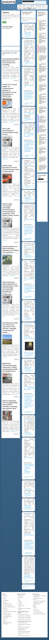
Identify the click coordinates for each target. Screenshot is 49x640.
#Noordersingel (27, 32)
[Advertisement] (11, 48)
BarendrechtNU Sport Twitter (24, 635)
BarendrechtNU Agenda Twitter (24, 631)
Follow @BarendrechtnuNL (40, 1)
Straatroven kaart (6, 613)
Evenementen (38, 5)
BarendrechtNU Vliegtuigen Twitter (23, 633)
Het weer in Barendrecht (8, 605)
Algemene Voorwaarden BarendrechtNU (38, 603)
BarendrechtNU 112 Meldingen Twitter (24, 625)
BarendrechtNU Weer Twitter (24, 627)
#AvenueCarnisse (28, 44)
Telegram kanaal (21, 605)
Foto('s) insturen (36, 610)
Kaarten (24, 8)
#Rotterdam (27, 515)
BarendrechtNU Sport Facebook (24, 619)
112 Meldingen (6, 600)
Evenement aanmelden (37, 612)
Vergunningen (5, 617)
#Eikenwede (31, 113)
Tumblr (19, 606)
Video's (20, 8)
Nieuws (4, 598)
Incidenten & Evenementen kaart (9, 611)
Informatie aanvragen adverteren (39, 613)
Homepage (5, 595)
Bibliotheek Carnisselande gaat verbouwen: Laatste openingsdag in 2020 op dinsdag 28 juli (9, 367)
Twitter (19, 600)
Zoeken (29, 8)
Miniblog (4, 602)
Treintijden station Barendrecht (9, 606)
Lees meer (16, 80)
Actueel (24, 5)
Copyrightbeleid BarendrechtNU (39, 601)
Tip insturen (35, 609)
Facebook (20, 602)
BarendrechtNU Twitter (22, 622)
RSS (19, 598)
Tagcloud (5, 621)
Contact (34, 8)
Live (28, 5)
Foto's (44, 5)
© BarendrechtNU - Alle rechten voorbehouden (39, 596)
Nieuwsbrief (20, 597)
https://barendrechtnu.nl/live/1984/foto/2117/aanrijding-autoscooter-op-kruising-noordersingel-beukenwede (29, 468)
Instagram (20, 603)
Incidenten (32, 5)
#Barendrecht (27, 33)
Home (20, 5)
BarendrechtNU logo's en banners (38, 599)
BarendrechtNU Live (7, 603)
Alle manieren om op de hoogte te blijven (24, 609)
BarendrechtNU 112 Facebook (24, 617)
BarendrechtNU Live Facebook (24, 615)
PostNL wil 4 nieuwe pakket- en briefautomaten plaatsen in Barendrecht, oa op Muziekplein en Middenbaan (9, 90)
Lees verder (14, 78)
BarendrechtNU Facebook (23, 614)
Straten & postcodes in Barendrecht (7, 623)
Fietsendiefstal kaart (7, 614)
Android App (20, 595)
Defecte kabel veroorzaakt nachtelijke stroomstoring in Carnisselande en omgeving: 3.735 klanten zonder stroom (10, 209)
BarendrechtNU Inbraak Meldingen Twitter (23, 629)
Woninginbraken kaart (7, 616)
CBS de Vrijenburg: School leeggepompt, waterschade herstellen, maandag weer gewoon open (10, 404)
